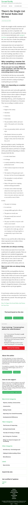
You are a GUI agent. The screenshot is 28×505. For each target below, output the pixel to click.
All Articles (14, 491)
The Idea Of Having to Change (11, 432)
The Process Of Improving (10, 425)
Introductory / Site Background (11, 449)
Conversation (6, 406)
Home (14, 489)
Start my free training (13, 347)
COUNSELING (18, 6)
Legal (11, 503)
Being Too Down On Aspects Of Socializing (11, 440)
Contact (14, 498)
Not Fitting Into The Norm (10, 436)
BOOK (10, 6)
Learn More (8, 318)
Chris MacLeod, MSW (6, 20)
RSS (3, 483)
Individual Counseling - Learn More (12, 392)
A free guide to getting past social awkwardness (11, 3)
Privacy (16, 503)
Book (14, 494)
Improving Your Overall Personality (12, 413)
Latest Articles (14, 492)
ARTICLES (4, 6)
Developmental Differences (10, 417)
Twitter (4, 482)
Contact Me (17, 372)
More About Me (7, 372)
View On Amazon (18, 318)
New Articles (6, 465)
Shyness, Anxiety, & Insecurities (11, 402)
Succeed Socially (7, 1)
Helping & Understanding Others (12, 453)
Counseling (14, 495)
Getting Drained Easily (9, 429)
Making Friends (7, 410)
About (14, 497)
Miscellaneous (7, 457)
